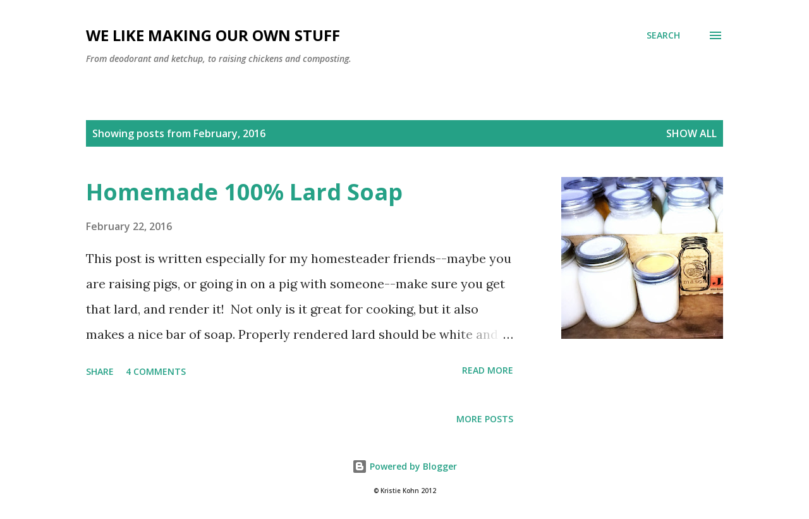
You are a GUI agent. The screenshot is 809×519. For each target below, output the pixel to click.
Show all (691, 133)
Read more (487, 370)
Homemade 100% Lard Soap (244, 191)
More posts (484, 419)
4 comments (156, 371)
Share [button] (100, 371)
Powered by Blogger (404, 466)
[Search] (663, 35)
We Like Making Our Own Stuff (213, 35)
